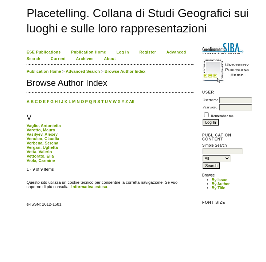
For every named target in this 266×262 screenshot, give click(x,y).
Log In (123, 52)
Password (210, 107)
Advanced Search (83, 71)
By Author (221, 184)
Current (58, 59)
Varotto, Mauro (41, 130)
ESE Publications (44, 52)
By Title (218, 188)
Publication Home (88, 52)
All (131, 101)
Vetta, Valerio (39, 152)
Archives (85, 59)
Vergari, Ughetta (42, 147)
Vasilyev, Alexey (42, 134)
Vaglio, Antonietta (44, 125)
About (110, 59)
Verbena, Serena (42, 143)
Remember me (222, 116)
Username (210, 100)
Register (148, 52)
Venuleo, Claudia (43, 138)
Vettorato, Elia (40, 156)
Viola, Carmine (41, 160)
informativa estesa (89, 186)
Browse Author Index (125, 71)
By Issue (219, 180)
